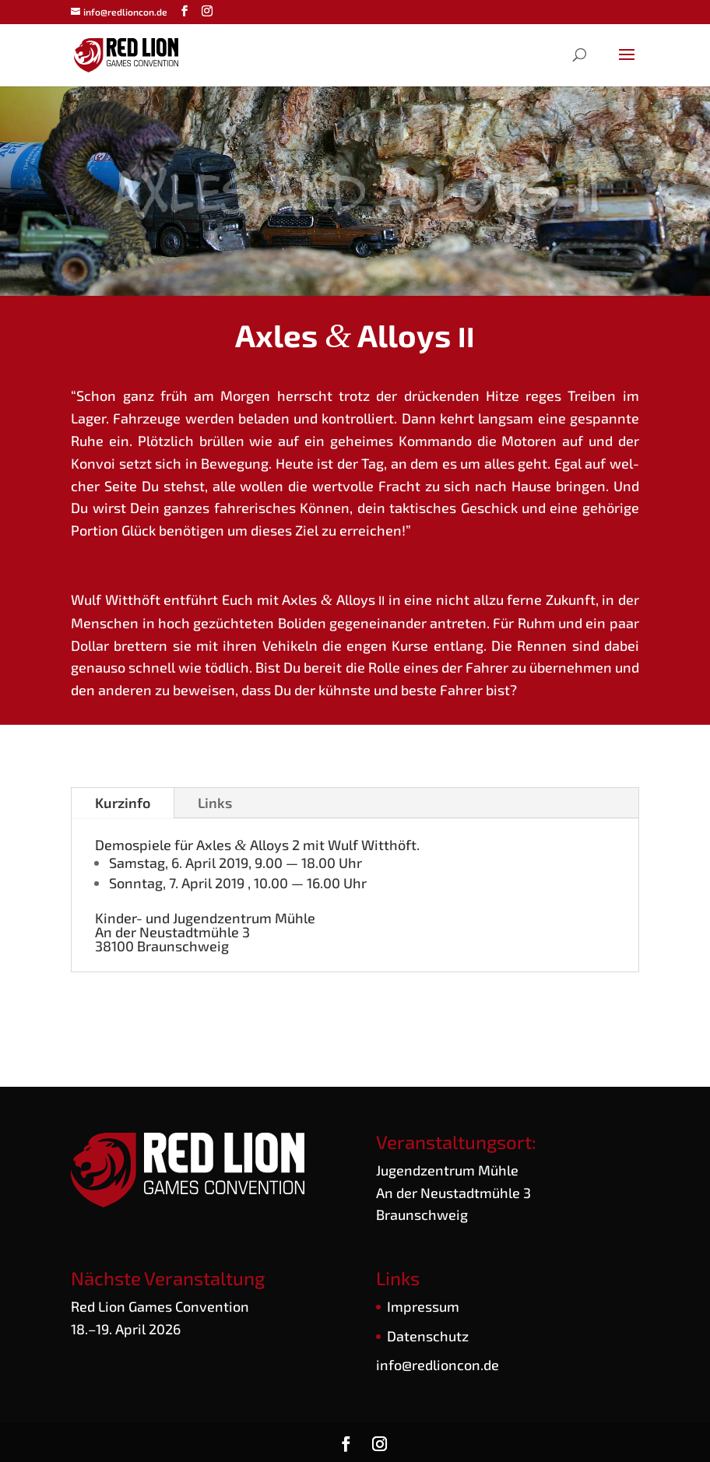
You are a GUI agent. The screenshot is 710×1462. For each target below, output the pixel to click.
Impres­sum (423, 1304)
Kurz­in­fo (122, 800)
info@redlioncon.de (437, 1363)
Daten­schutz (428, 1333)
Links (215, 800)
